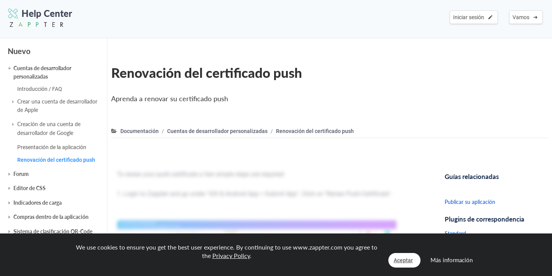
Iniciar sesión (473, 17)
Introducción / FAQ (39, 89)
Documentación (139, 131)
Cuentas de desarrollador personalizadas (42, 72)
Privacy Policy (231, 255)
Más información (451, 259)
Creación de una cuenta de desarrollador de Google (48, 128)
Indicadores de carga (37, 202)
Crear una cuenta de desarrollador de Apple (57, 105)
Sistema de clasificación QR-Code (52, 231)
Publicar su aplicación (470, 202)
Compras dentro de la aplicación (51, 217)
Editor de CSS (29, 188)
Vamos (525, 17)
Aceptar (403, 260)
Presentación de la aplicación (51, 147)
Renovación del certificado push (56, 160)
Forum (21, 174)
